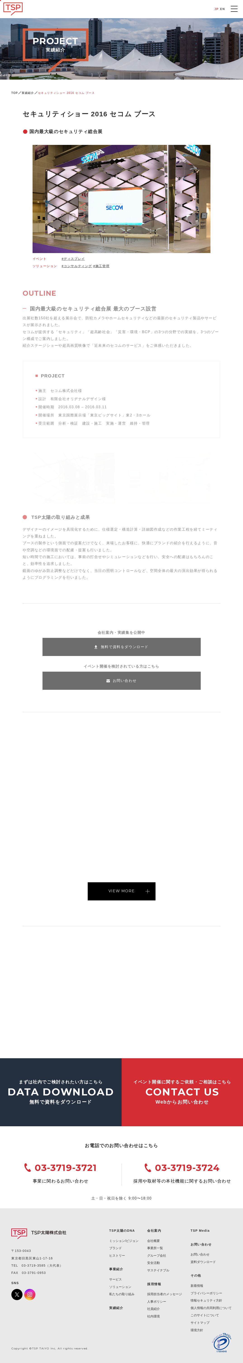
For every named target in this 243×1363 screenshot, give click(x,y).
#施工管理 (101, 266)
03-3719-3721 (66, 1167)
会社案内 (154, 1230)
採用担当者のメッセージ (164, 1294)
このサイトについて (205, 1315)
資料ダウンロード (203, 1262)
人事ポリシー (156, 1301)
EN (222, 9)
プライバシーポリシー (206, 1293)
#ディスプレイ (73, 259)
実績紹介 (28, 93)
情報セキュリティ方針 (206, 1300)
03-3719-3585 (34, 1265)
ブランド (115, 1248)
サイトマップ (200, 1322)
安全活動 (153, 1263)
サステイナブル (158, 1270)
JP (217, 9)
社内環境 (153, 1316)
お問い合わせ (200, 1254)
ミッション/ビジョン (124, 1241)
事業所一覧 (155, 1248)
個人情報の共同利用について (211, 1308)
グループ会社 (156, 1255)
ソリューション (120, 1287)
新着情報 (197, 1285)
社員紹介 (153, 1309)
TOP (14, 93)
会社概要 (153, 1241)
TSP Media (200, 1230)
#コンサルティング (77, 266)
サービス (115, 1279)
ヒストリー (117, 1255)
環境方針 (197, 1330)
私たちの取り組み (121, 1294)
